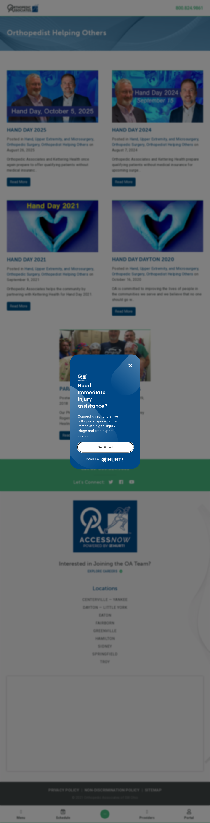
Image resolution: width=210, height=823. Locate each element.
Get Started (105, 447)
